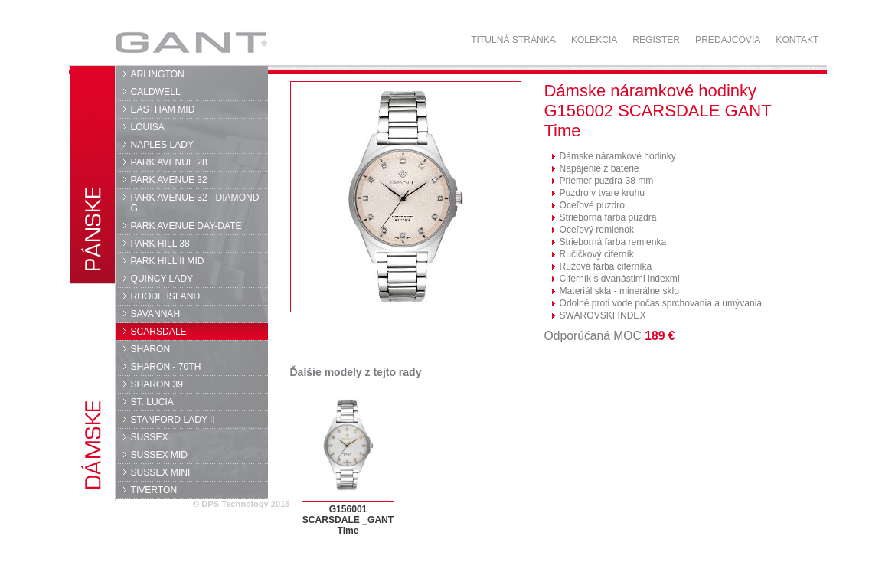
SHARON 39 (157, 384)
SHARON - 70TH (166, 366)
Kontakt (797, 39)
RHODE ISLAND (166, 296)
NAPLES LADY (162, 144)
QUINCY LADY (162, 278)
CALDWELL (156, 92)
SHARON (151, 349)
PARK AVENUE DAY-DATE (186, 226)
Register (656, 39)
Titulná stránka (513, 39)
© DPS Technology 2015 (241, 503)
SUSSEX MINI (161, 472)
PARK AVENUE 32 (169, 180)
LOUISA (148, 127)
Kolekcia (594, 39)
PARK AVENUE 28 (169, 162)
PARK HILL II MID (167, 261)
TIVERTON (154, 490)
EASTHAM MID (163, 109)
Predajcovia (727, 39)
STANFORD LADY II (173, 419)
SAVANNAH (156, 314)
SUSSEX (149, 437)
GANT (191, 42)
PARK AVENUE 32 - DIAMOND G (195, 203)
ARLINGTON (158, 74)
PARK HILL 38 (160, 243)
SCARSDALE (159, 331)
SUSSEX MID (159, 454)
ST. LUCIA (152, 402)
